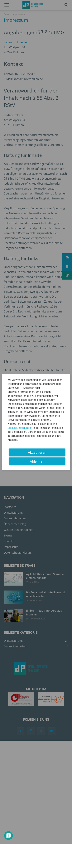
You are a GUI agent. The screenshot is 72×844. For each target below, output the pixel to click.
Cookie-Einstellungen (19, 427)
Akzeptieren (37, 452)
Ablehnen (37, 461)
